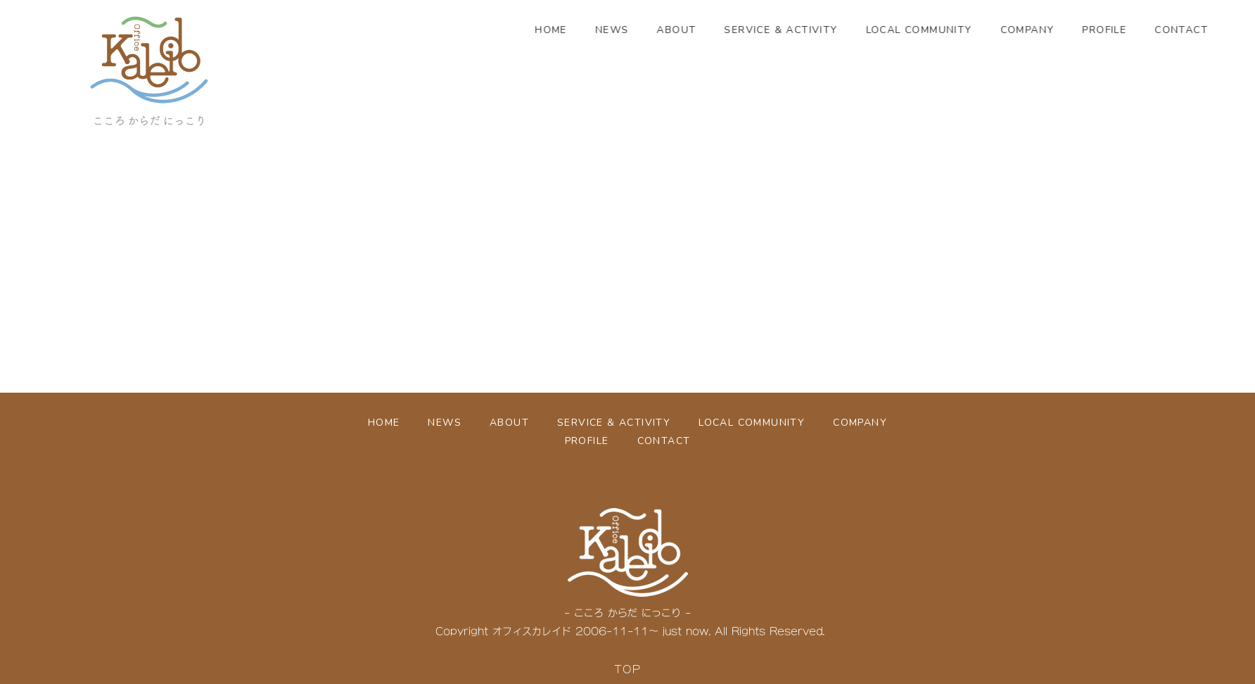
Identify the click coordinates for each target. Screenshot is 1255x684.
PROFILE (1145, 30)
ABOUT (717, 30)
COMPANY (1068, 30)
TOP (627, 668)
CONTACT (664, 441)
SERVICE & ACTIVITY (822, 30)
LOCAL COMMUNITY (960, 30)
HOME (592, 30)
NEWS (653, 30)
